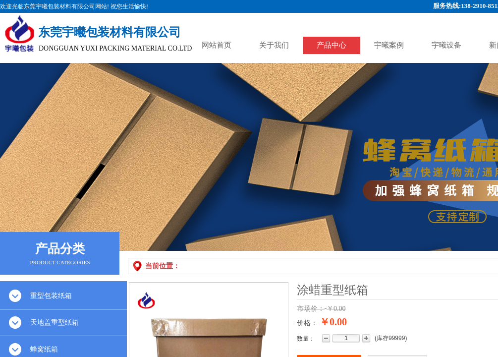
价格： (307, 323)
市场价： (311, 308)
